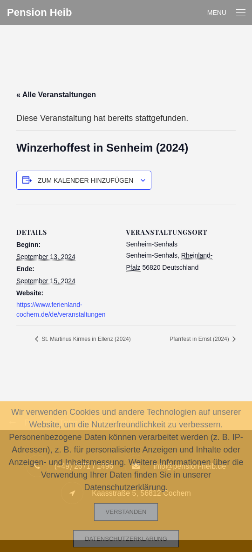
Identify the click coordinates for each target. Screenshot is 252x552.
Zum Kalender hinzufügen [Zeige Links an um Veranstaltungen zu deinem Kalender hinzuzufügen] (85, 180)
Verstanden (126, 511)
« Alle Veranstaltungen (56, 95)
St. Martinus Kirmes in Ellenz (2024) (85, 339)
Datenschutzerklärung (126, 538)
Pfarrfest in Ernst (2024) (200, 339)
